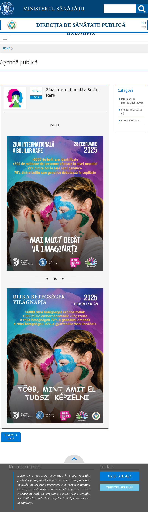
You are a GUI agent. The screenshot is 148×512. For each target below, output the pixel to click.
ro (144, 22)
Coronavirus (130, 120)
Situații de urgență (131, 111)
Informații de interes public (132, 100)
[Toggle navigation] (5, 38)
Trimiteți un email (119, 487)
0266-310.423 (119, 475)
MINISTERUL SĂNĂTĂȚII (53, 8)
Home (6, 48)
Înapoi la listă (10, 437)
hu (144, 27)
